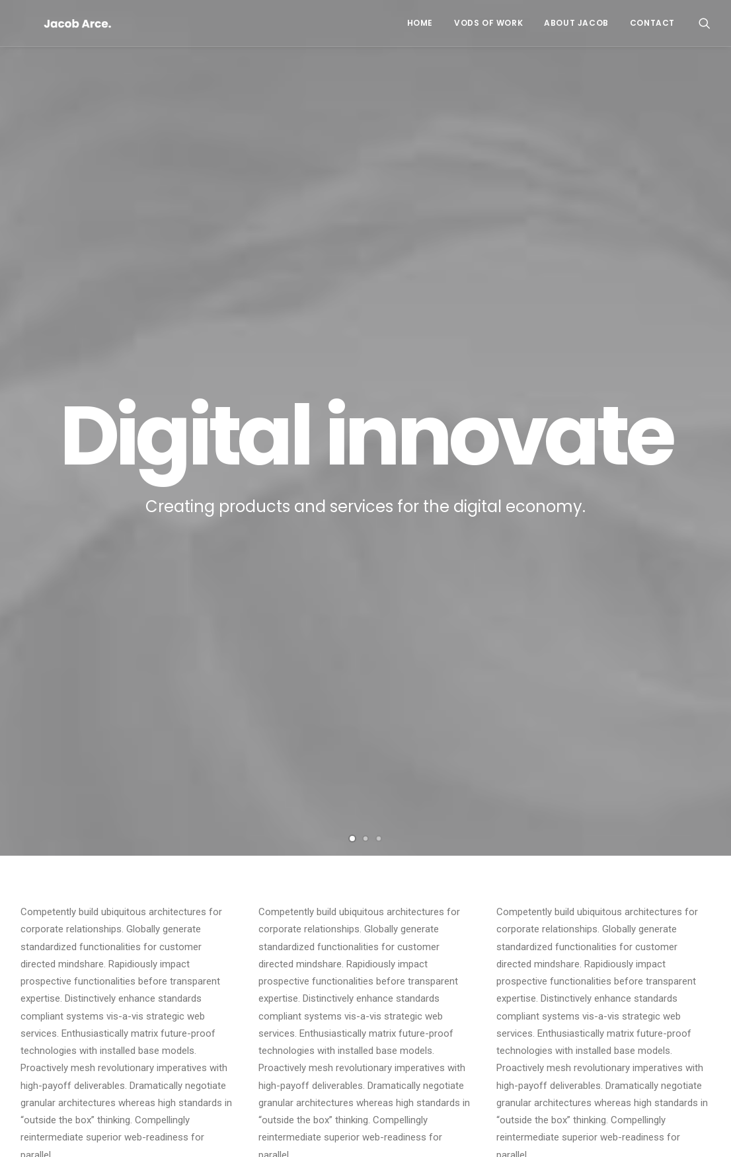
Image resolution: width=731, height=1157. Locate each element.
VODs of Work (488, 22)
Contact (652, 22)
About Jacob (576, 22)
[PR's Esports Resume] (54, 23)
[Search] (705, 23)
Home (420, 22)
